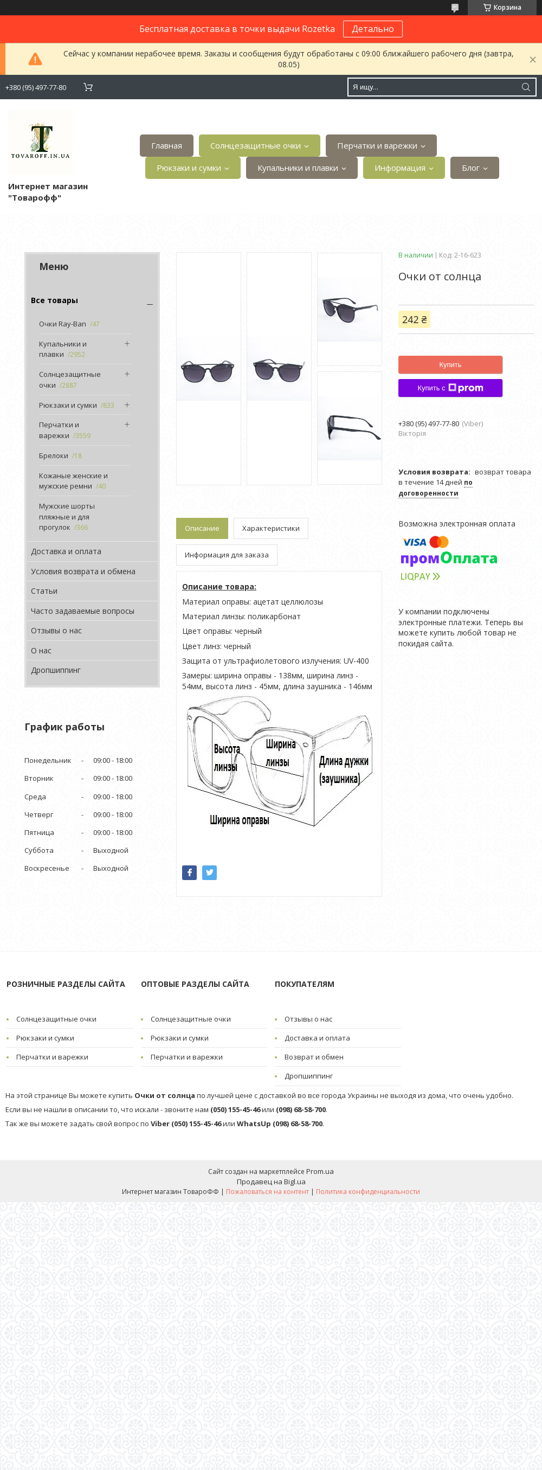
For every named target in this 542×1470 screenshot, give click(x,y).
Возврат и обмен (314, 1057)
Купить (450, 365)
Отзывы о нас (56, 630)
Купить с (450, 388)
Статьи (44, 591)
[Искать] (525, 87)
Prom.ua (320, 1171)
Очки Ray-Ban (62, 324)
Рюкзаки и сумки (189, 167)
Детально (373, 29)
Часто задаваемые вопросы (82, 611)
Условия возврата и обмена (83, 571)
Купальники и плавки (297, 167)
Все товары (54, 300)
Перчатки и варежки (377, 145)
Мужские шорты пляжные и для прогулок (67, 516)
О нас (41, 650)
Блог (471, 167)
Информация (400, 167)
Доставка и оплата (66, 551)
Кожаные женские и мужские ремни (73, 481)
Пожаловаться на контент (267, 1191)
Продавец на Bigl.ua (271, 1181)
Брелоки (53, 455)
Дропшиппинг (56, 670)
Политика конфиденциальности (368, 1191)
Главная (166, 145)
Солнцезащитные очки (255, 145)
